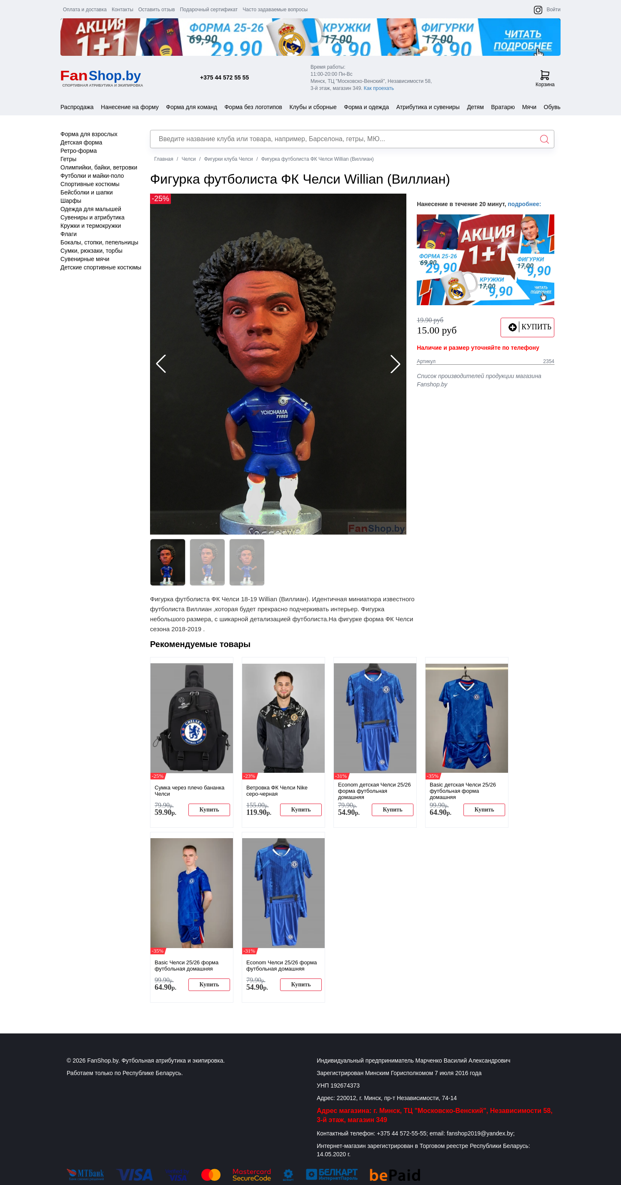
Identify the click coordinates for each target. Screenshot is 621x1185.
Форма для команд (191, 107)
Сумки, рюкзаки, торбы (91, 250)
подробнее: (524, 204)
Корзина (545, 78)
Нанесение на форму (130, 107)
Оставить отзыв (156, 9)
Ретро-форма (78, 150)
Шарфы (70, 200)
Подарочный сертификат (209, 9)
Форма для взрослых (89, 134)
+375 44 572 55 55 (224, 77)
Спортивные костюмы (90, 184)
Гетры (68, 159)
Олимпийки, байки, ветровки (98, 167)
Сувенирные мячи (84, 259)
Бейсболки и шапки (86, 192)
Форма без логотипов (253, 107)
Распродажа (77, 107)
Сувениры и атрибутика (92, 217)
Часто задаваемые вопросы (275, 9)
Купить (209, 810)
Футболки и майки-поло (92, 175)
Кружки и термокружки (90, 225)
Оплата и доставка (85, 9)
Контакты (122, 9)
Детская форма (81, 142)
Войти (553, 9)
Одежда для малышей (90, 209)
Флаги (68, 234)
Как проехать (379, 88)
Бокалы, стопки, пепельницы (99, 242)
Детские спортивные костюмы (100, 267)
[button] (395, 364)
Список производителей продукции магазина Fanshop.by (479, 380)
